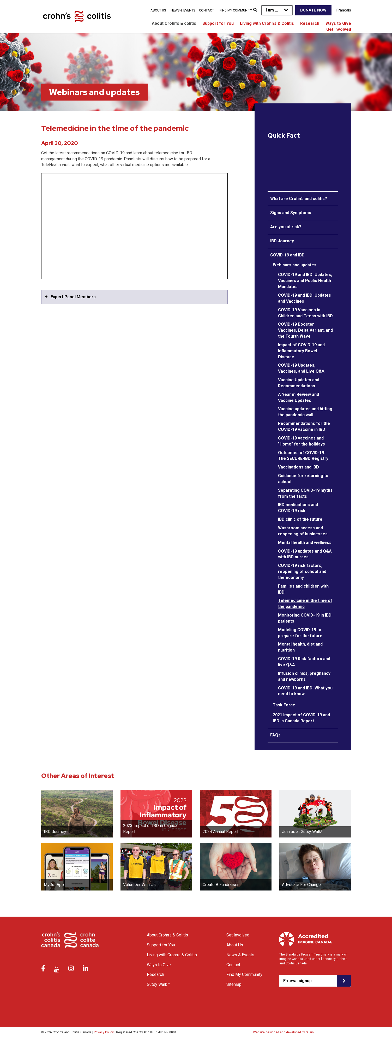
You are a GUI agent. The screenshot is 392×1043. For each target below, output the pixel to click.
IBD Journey (282, 240)
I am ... (272, 10)
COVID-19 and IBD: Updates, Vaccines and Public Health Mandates (305, 280)
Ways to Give (338, 23)
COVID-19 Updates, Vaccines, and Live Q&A (301, 368)
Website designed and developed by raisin (283, 1032)
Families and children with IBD (303, 589)
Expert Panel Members (73, 296)
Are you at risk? (285, 226)
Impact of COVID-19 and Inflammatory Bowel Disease (301, 350)
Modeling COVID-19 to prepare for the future (300, 632)
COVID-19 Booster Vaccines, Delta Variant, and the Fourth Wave (305, 330)
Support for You (218, 23)
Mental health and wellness (304, 542)
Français (343, 10)
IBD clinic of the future (300, 519)
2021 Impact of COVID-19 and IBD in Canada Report (301, 717)
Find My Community (236, 10)
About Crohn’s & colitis (174, 23)
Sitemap (234, 984)
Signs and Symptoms (290, 212)
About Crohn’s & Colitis (167, 935)
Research (309, 23)
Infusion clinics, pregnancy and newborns (304, 676)
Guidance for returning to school (303, 478)
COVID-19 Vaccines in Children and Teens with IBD (305, 312)
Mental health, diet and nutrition (300, 647)
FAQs (275, 735)
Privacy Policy (104, 1032)
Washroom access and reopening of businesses (303, 530)
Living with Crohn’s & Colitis (267, 23)
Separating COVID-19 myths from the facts (305, 493)
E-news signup (297, 980)
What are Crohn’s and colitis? (298, 198)
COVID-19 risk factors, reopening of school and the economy (302, 571)
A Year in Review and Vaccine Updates (298, 397)
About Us (158, 10)
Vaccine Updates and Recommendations (298, 382)
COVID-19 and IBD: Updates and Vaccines (304, 298)
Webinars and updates (294, 264)
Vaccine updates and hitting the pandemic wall (305, 411)
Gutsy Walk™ (158, 984)
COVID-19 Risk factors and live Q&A (304, 661)
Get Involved (338, 29)
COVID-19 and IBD (287, 255)
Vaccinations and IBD (298, 467)
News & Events (183, 10)
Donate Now (313, 10)
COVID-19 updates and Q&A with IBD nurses (305, 554)
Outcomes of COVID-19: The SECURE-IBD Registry (303, 455)
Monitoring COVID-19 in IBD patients (304, 618)
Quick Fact (284, 135)
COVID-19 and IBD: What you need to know (305, 690)
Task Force (284, 704)
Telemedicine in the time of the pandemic (305, 603)
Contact (206, 10)
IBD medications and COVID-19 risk (298, 507)
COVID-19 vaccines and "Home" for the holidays (301, 441)
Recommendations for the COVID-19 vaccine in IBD (304, 426)
